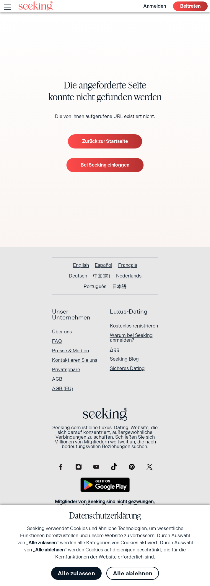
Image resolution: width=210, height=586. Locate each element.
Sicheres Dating (127, 368)
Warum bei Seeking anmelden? (131, 337)
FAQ (57, 341)
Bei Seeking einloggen (105, 165)
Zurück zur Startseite (105, 141)
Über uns (62, 332)
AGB (57, 379)
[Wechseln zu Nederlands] (128, 276)
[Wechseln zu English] (81, 265)
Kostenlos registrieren (134, 326)
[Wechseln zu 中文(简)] (101, 276)
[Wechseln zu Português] (95, 286)
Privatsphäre (66, 369)
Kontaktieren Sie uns (74, 360)
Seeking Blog (124, 359)
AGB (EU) (62, 388)
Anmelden (154, 6)
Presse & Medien (70, 350)
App (114, 349)
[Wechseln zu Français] (127, 265)
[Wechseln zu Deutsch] (78, 276)
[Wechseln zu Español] (103, 265)
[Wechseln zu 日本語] (119, 286)
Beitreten (190, 6)
